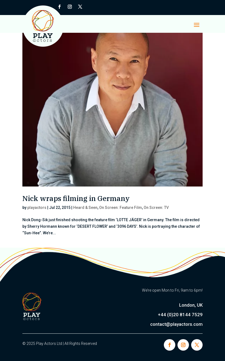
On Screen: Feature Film (120, 207)
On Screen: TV (156, 207)
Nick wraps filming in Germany (76, 198)
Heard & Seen (85, 207)
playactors (36, 207)
